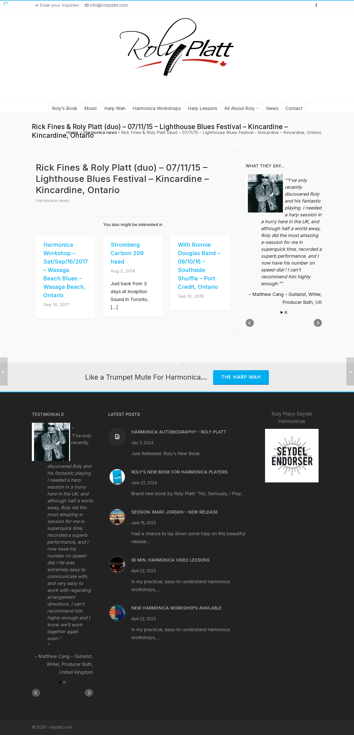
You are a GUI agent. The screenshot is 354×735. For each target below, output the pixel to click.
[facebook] (317, 5)
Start (282, 312)
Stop (286, 312)
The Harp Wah (241, 377)
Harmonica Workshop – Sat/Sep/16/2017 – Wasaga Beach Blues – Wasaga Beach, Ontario (65, 269)
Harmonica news (100, 132)
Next (318, 323)
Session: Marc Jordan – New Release (174, 512)
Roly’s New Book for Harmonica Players (179, 472)
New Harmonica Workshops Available (176, 608)
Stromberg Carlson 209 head (127, 253)
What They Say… (265, 165)
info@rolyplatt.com (106, 5)
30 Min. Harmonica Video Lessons (170, 560)
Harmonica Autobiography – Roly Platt (178, 431)
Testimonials (48, 414)
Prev (250, 323)
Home (72, 132)
